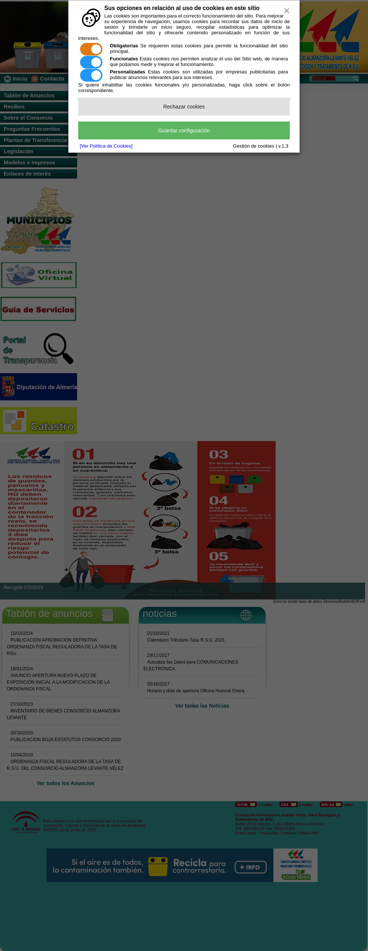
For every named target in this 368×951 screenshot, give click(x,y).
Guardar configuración (184, 130)
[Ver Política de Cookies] (106, 146)
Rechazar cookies (183, 107)
